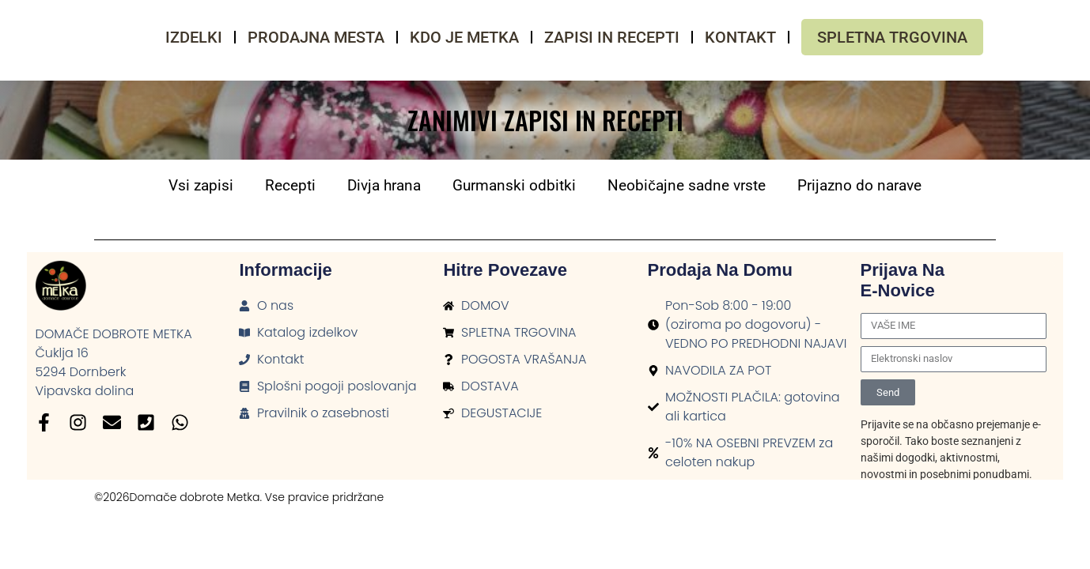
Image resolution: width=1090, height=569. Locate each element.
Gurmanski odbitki (514, 185)
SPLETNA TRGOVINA (892, 37)
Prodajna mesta (316, 37)
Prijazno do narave (859, 185)
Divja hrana (384, 185)
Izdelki (193, 37)
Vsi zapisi (200, 185)
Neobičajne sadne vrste (686, 185)
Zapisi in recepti (611, 37)
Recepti (290, 185)
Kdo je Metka (464, 37)
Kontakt (740, 37)
